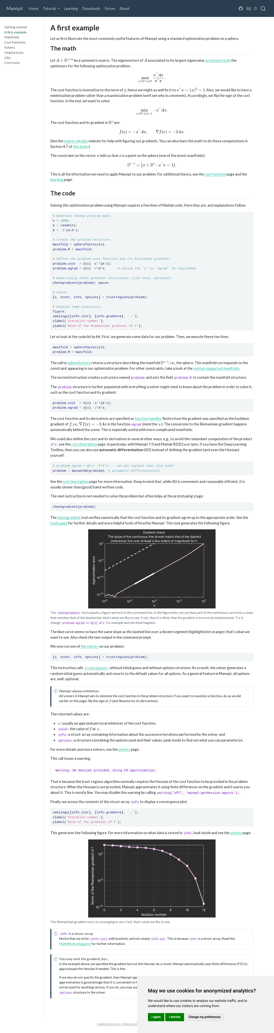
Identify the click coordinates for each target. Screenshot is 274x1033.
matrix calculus (76, 141)
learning (56, 179)
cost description (84, 444)
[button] (51, 8)
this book (80, 146)
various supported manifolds (216, 368)
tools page (58, 523)
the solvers (90, 646)
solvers (124, 749)
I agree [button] (156, 1017)
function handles (148, 418)
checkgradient (68, 517)
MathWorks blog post (75, 944)
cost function (215, 174)
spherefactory (79, 362)
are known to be (218, 60)
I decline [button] (174, 1017)
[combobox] (263, 8)
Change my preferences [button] (204, 1017)
